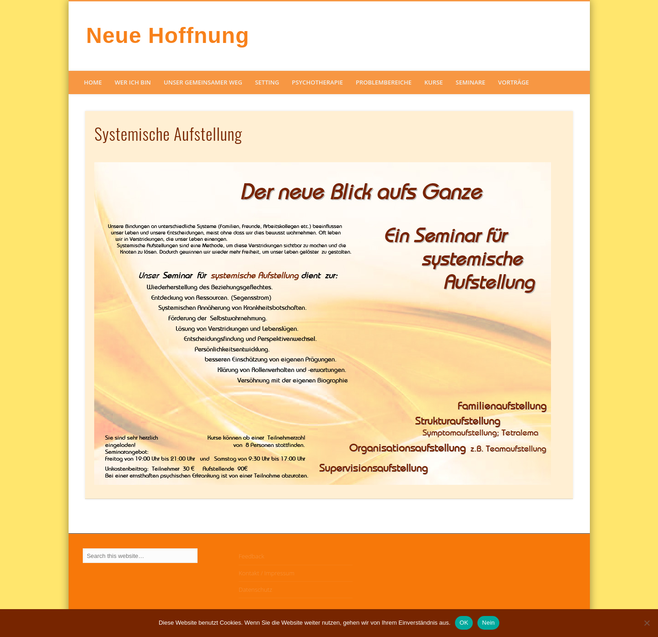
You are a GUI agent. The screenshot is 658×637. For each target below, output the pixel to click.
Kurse (433, 82)
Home (93, 82)
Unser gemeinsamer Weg (203, 82)
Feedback (251, 556)
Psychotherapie (317, 82)
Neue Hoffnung (167, 35)
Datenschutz (255, 589)
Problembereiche (384, 82)
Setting (267, 82)
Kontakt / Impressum (266, 573)
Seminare (471, 82)
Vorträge (513, 82)
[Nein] (646, 622)
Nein (488, 622)
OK (464, 622)
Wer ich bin (133, 82)
